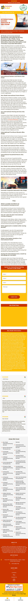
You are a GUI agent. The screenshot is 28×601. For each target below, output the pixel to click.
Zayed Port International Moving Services (20, 533)
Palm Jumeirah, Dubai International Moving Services (21, 489)
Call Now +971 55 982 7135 (8, 12)
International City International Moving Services (20, 446)
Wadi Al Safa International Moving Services (20, 528)
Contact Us (7, 599)
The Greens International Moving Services (20, 508)
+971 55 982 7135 (15, 563)
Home (2, 31)
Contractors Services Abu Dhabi (11, 31)
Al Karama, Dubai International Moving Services (8, 468)
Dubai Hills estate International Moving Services (8, 526)
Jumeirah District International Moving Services (20, 457)
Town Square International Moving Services (20, 523)
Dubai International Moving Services (7, 521)
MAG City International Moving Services (21, 478)
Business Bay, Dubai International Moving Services (8, 505)
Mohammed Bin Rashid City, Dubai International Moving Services (20, 483)
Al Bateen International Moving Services (8, 458)
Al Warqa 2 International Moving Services (8, 489)
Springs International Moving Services (20, 503)
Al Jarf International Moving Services (7, 463)
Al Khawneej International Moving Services (8, 473)
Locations (14, 572)
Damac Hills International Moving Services (8, 511)
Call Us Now (20, 599)
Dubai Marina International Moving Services (8, 531)
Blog (14, 574)
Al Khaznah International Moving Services (8, 478)
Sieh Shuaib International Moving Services (20, 499)
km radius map (14, 316)
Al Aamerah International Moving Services (8, 453)
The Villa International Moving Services (21, 518)
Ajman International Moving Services (7, 448)
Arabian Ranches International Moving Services (8, 495)
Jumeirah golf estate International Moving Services (20, 462)
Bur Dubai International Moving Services (8, 500)
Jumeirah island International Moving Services (20, 468)
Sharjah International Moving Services (20, 494)
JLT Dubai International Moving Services (20, 451)
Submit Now (14, 296)
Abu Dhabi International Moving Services (8, 444)
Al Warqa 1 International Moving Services (8, 484)
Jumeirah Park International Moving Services (20, 473)
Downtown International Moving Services (8, 516)
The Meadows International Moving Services (20, 513)
